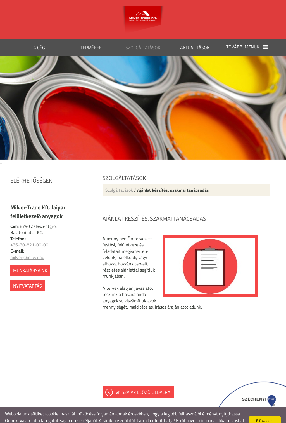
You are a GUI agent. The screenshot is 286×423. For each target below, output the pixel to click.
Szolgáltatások (119, 179)
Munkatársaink (30, 259)
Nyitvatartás (27, 274)
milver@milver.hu (27, 246)
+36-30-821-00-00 (29, 233)
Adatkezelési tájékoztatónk (37, 416)
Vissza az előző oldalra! (143, 381)
